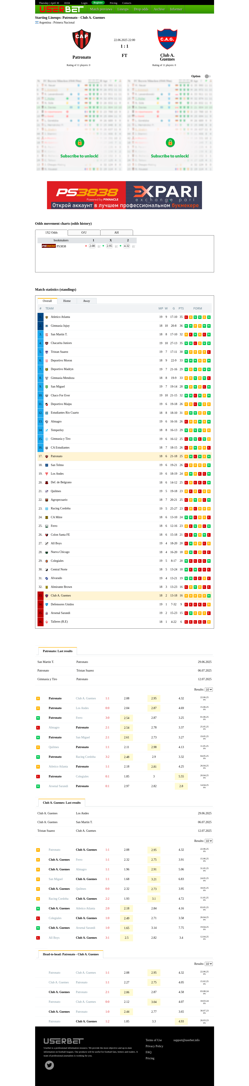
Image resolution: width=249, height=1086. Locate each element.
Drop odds (141, 9)
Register (98, 2)
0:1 (107, 776)
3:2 (107, 756)
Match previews (101, 9)
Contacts (126, 3)
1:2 (107, 1021)
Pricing (113, 3)
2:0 (107, 908)
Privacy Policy (154, 1046)
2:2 (107, 898)
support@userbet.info (186, 1040)
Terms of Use (154, 1040)
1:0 (107, 918)
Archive (159, 9)
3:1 (107, 937)
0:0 (107, 708)
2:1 (107, 727)
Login (84, 3)
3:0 (107, 717)
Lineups (123, 9)
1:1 (107, 698)
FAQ (149, 1052)
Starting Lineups (48, 18)
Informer (176, 9)
